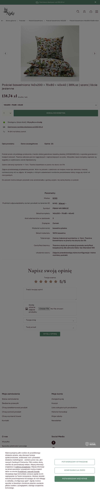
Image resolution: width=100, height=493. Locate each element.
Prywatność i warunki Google (28, 472)
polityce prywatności (22, 467)
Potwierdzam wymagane (75, 462)
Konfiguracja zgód (74, 470)
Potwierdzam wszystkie (74, 479)
